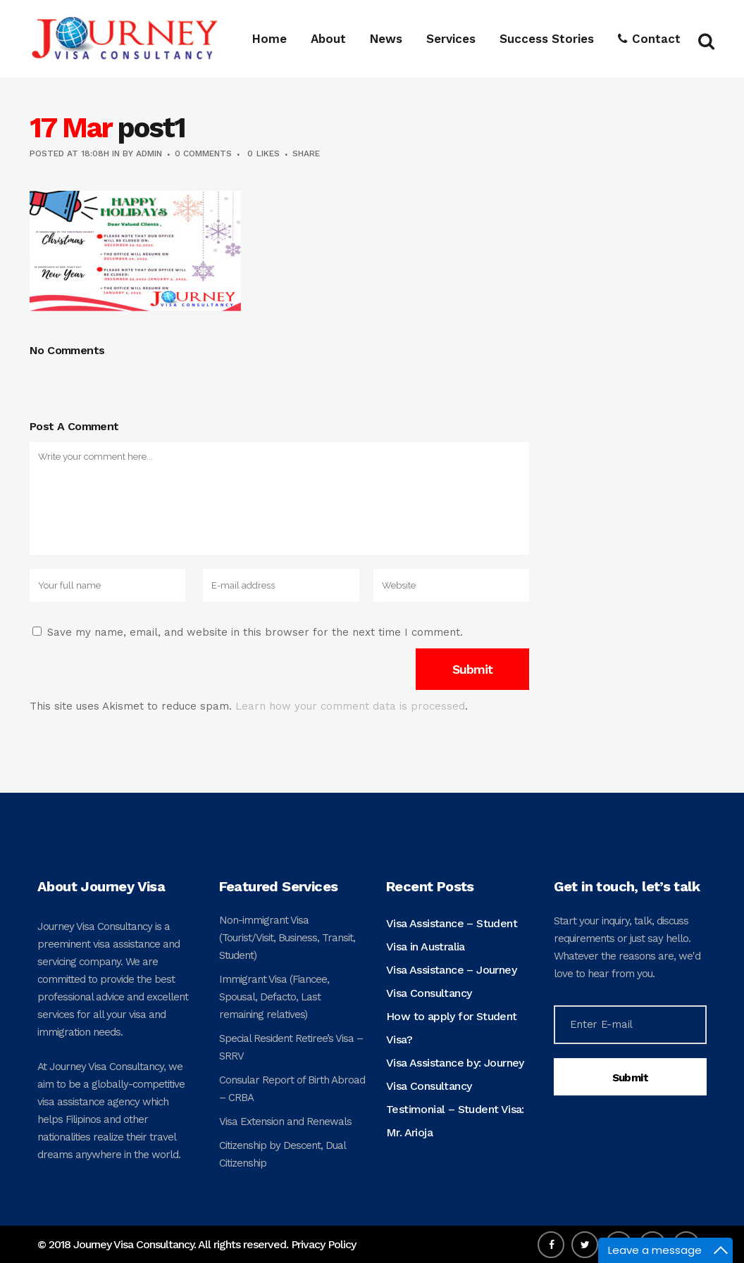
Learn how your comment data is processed (350, 706)
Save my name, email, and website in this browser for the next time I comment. (255, 632)
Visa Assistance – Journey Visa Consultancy (451, 981)
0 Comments (203, 153)
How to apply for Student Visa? (451, 1028)
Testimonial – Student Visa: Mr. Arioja (455, 1120)
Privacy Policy (323, 1244)
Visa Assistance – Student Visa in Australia (451, 935)
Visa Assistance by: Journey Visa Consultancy (455, 1074)
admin (149, 153)
